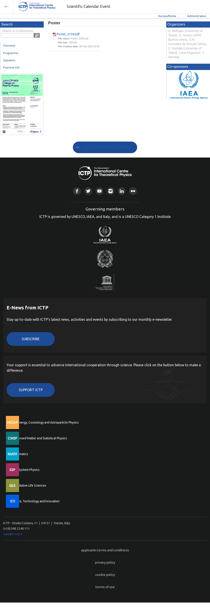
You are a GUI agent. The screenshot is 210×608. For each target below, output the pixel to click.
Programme (10, 53)
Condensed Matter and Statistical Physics (39, 438)
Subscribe (31, 339)
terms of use (105, 587)
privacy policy (105, 562)
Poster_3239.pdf (68, 34)
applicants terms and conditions (105, 550)
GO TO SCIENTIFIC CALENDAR (107, 147)
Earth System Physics (25, 469)
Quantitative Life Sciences (28, 485)
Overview (9, 45)
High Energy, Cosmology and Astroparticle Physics (45, 422)
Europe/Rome (167, 16)
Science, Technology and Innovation (35, 501)
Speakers (9, 60)
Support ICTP (31, 390)
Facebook (77, 191)
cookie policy (105, 574)
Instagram (110, 191)
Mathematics (19, 454)
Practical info (11, 67)
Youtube (99, 191)
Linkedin (122, 191)
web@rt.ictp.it (12, 534)
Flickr (133, 191)
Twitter (88, 191)
